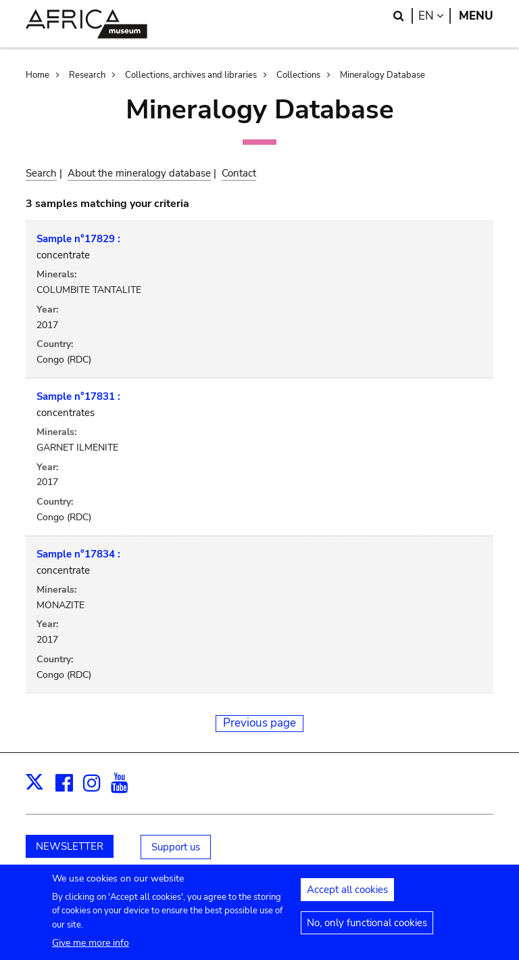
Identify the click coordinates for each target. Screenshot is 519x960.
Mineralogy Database (382, 75)
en (434, 16)
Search (41, 173)
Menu (476, 16)
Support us (175, 847)
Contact (239, 173)
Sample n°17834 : (78, 554)
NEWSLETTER (69, 846)
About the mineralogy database (139, 173)
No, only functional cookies (367, 928)
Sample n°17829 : (78, 239)
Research (87, 75)
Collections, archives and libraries (191, 75)
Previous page (259, 723)
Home (37, 75)
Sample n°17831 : (78, 396)
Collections (298, 75)
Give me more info (90, 948)
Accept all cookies (347, 895)
